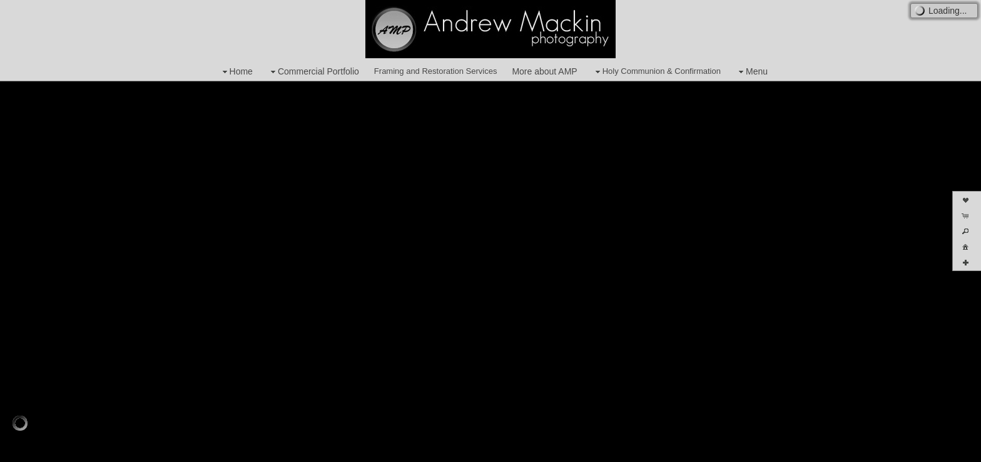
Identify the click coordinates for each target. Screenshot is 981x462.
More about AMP (544, 71)
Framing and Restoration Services (435, 71)
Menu (752, 71)
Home (236, 71)
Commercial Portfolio (313, 71)
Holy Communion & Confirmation (656, 71)
